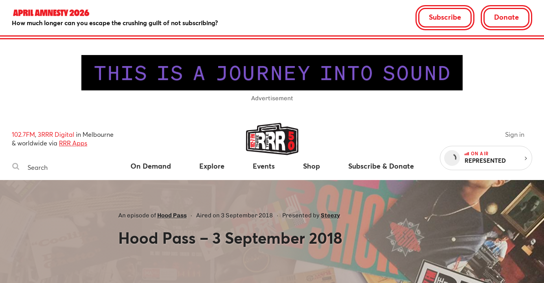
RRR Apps (73, 143)
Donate (506, 17)
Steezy (330, 215)
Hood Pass (172, 215)
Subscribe (445, 17)
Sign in (514, 134)
